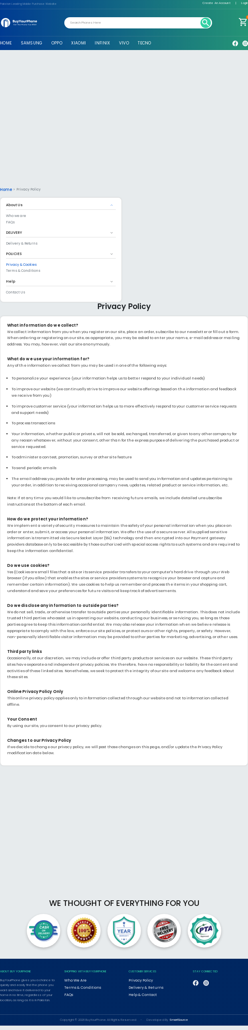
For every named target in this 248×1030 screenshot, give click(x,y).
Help (10, 281)
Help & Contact (140, 992)
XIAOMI (78, 43)
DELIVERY (14, 232)
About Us (14, 204)
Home (5, 189)
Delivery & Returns (22, 243)
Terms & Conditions (23, 270)
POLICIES (14, 253)
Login (244, 3)
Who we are (16, 215)
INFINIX (102, 43)
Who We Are (73, 980)
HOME (6, 43)
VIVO (124, 43)
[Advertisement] (124, 122)
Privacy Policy (138, 980)
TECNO (144, 43)
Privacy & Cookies (21, 264)
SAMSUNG (32, 43)
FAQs (10, 221)
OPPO (57, 43)
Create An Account (216, 3)
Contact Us (15, 291)
